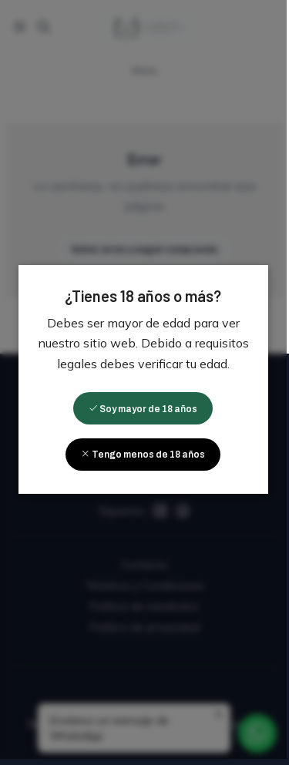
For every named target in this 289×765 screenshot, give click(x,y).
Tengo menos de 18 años (144, 457)
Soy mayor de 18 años (144, 412)
